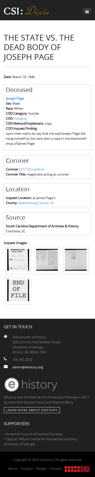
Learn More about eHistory (31, 410)
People (41, 468)
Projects (27, 468)
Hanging (20, 118)
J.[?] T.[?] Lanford (32, 169)
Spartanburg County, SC (36, 203)
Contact (55, 468)
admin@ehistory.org (28, 367)
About (13, 468)
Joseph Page (15, 98)
